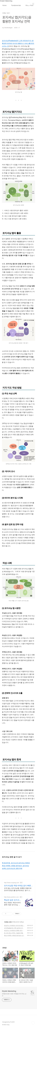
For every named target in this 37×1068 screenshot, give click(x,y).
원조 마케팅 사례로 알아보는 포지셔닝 (15, 904)
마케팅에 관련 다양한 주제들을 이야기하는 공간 (14, 1033)
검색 (28, 3)
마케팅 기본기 (8, 961)
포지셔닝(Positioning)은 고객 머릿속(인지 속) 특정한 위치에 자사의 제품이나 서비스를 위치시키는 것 (18, 43)
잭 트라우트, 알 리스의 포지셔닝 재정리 (16, 902)
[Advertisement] (18, 155)
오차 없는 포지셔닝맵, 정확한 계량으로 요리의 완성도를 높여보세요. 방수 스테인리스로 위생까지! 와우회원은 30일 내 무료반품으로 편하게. (18, 928)
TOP (33, 1061)
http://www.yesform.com (11, 936)
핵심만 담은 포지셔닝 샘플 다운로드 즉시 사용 (12, 939)
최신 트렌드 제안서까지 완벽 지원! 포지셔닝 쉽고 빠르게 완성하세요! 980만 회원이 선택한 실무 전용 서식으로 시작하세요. (12, 943)
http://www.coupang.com (11, 921)
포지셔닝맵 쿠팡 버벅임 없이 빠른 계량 (17, 924)
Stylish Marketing (9, 1030)
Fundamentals (16, 5)
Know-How (29, 5)
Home (4, 5)
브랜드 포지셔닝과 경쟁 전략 (12, 907)
